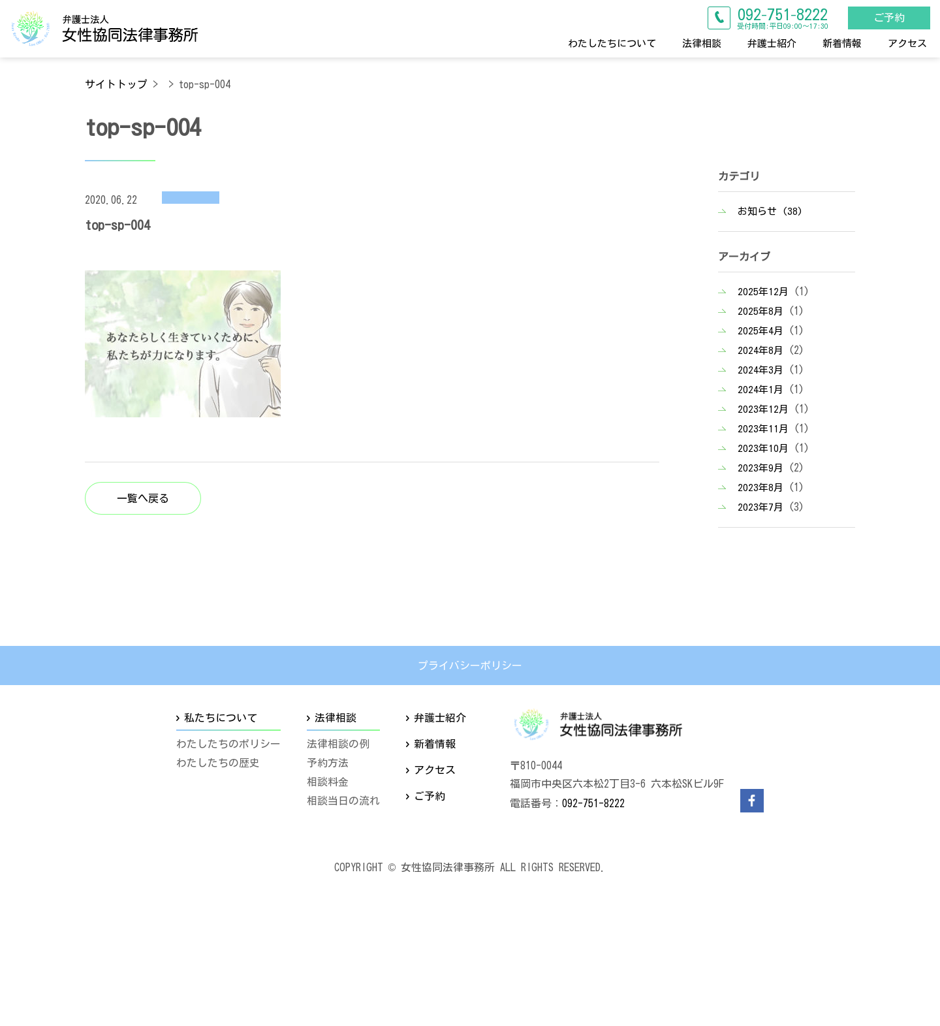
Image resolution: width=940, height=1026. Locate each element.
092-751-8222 (593, 803)
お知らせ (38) (770, 211)
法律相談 (701, 43)
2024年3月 (760, 370)
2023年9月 (760, 468)
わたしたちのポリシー (228, 744)
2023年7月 (760, 507)
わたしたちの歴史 (218, 763)
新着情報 (842, 43)
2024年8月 (760, 350)
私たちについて (220, 718)
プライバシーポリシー (470, 665)
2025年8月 (760, 311)
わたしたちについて (612, 43)
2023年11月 (763, 429)
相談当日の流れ (343, 800)
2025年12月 (763, 292)
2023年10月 (763, 448)
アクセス (907, 43)
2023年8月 (760, 487)
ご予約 (888, 17)
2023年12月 (763, 409)
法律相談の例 (338, 744)
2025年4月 (760, 331)
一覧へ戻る (143, 498)
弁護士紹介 (771, 43)
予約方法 (328, 763)
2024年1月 (760, 389)
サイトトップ (116, 84)
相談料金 (328, 782)
